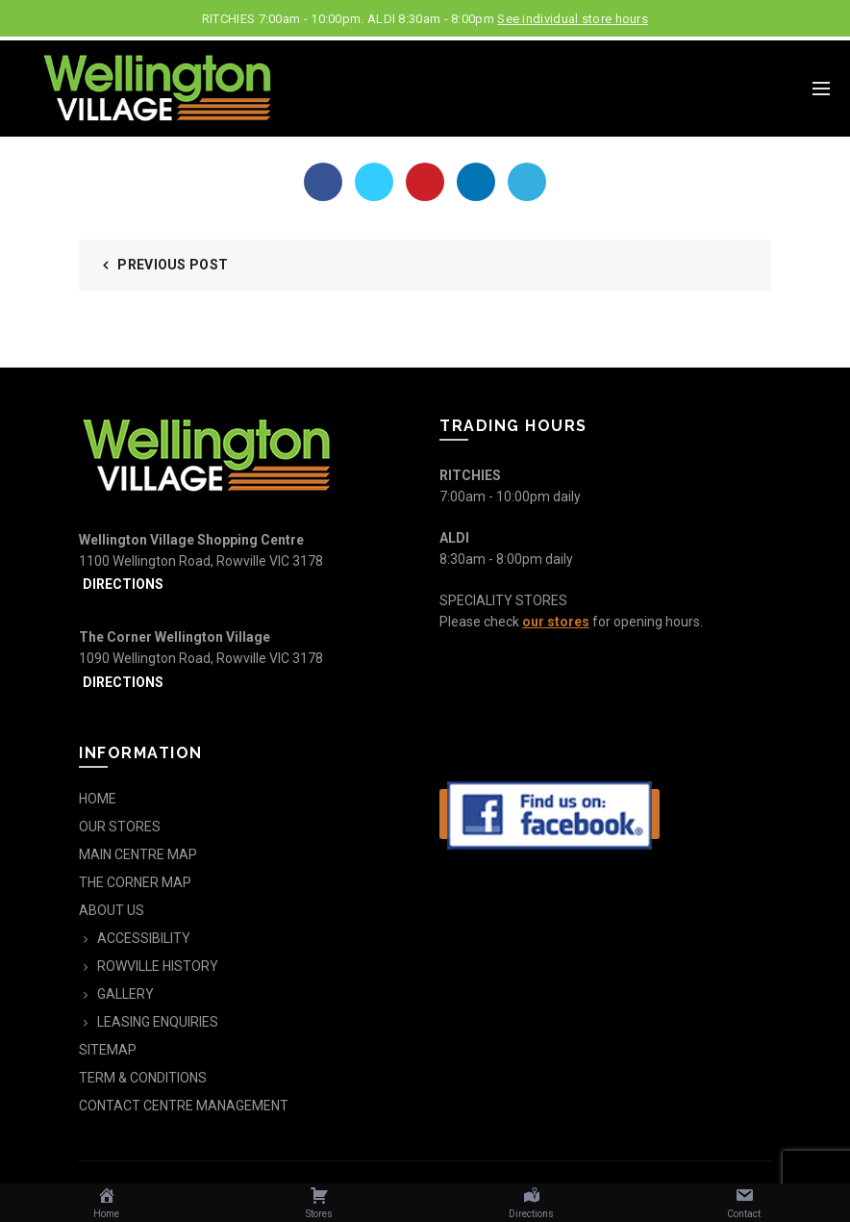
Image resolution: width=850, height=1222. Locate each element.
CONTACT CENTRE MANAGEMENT (183, 1105)
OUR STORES (120, 826)
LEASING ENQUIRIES (157, 1022)
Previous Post (172, 264)
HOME (97, 798)
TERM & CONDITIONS (143, 1077)
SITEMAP (108, 1049)
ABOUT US (111, 910)
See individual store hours (572, 19)
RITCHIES (470, 475)
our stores (555, 621)
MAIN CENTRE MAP (138, 854)
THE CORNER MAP (135, 882)
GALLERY (125, 994)
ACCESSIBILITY (143, 938)
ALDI (454, 538)
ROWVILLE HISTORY (157, 966)
